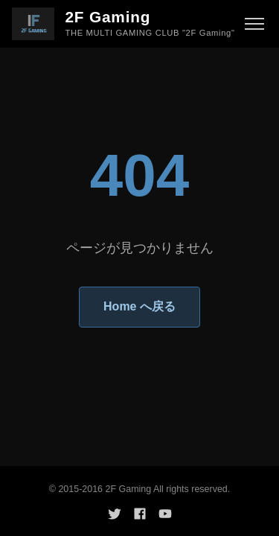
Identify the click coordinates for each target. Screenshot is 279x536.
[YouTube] (165, 513)
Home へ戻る (139, 306)
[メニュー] (254, 24)
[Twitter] (114, 513)
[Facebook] (139, 513)
